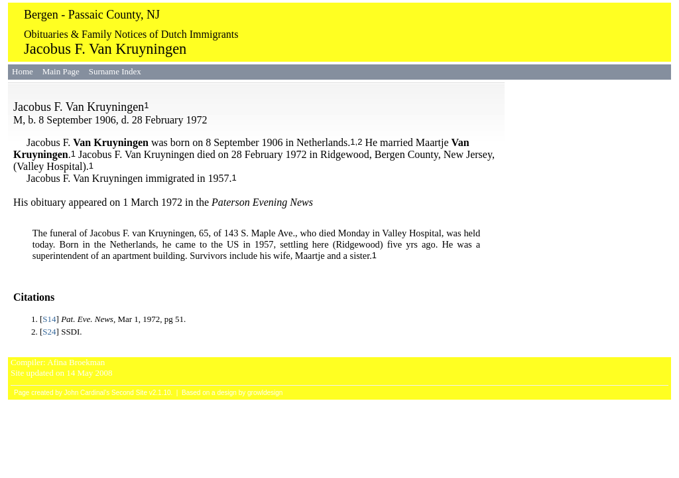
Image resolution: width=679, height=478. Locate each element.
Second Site (129, 392)
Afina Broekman (76, 362)
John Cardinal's (87, 392)
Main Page (61, 71)
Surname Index (115, 71)
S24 (49, 332)
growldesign (264, 392)
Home (22, 71)
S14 (49, 319)
